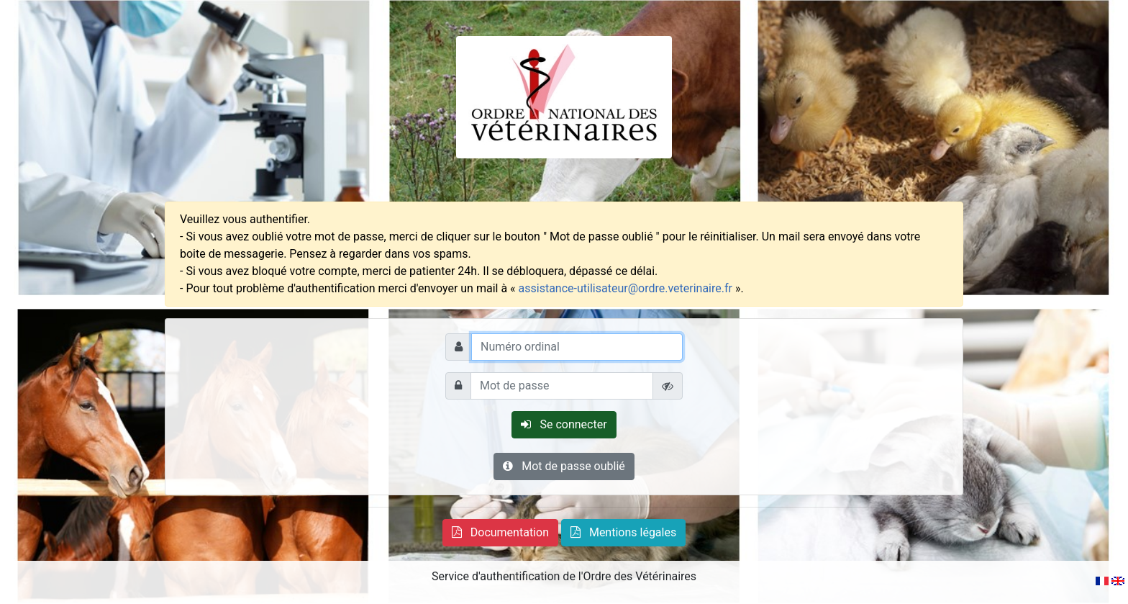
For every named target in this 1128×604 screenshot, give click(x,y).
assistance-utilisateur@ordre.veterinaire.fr (625, 288)
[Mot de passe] (561, 386)
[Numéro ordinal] (577, 347)
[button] (500, 532)
